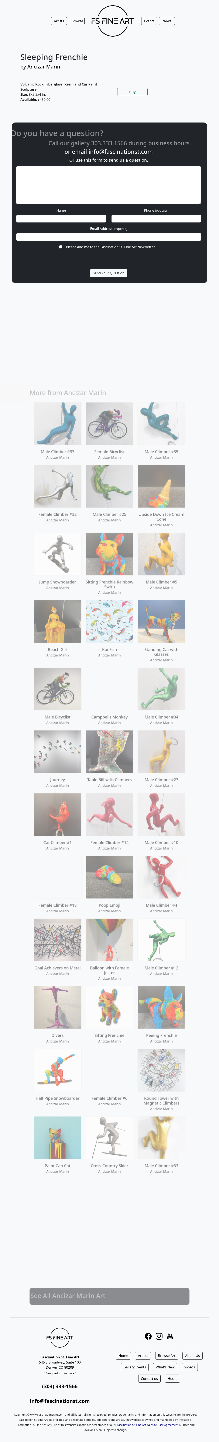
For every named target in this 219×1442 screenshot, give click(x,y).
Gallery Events (134, 1367)
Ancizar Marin (43, 66)
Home (123, 1355)
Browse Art (166, 1355)
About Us (192, 1355)
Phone (156, 210)
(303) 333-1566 (60, 1386)
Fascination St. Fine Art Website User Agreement (147, 1425)
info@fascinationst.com (121, 151)
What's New (165, 1367)
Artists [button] (59, 21)
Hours (172, 1378)
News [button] (166, 21)
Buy (132, 92)
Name (61, 210)
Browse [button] (77, 21)
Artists (143, 1355)
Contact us (149, 1378)
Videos (189, 1367)
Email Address (108, 228)
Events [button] (149, 21)
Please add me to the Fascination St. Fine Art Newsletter (110, 247)
